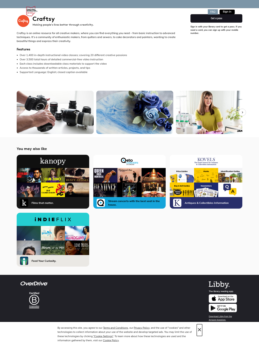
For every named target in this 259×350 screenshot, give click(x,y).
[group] (129, 112)
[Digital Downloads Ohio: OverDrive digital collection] (31, 11)
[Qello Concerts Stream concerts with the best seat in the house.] (129, 182)
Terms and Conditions (115, 328)
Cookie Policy (111, 340)
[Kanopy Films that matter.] (53, 182)
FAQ (212, 12)
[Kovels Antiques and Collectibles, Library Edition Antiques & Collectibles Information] (206, 182)
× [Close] (199, 330)
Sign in (227, 12)
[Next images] (242, 112)
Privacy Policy (141, 328)
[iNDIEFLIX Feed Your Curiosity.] (53, 240)
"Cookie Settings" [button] (103, 336)
